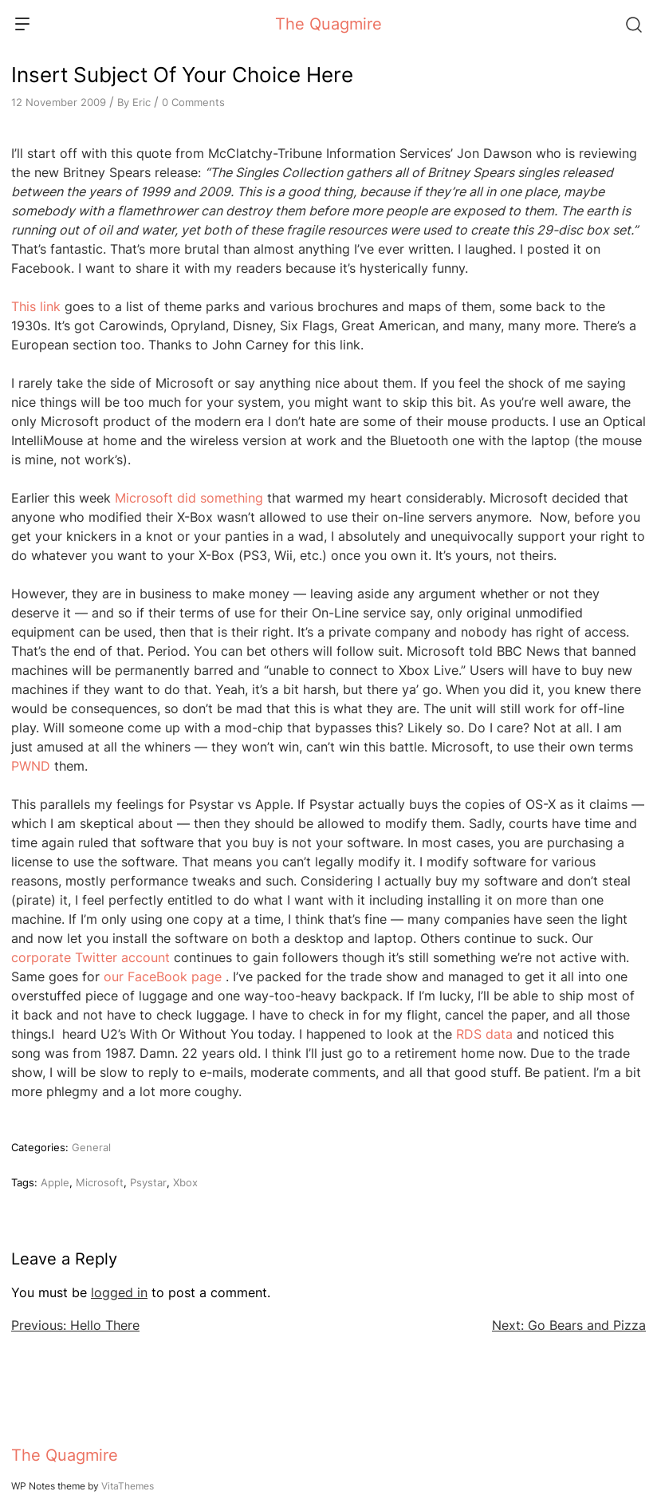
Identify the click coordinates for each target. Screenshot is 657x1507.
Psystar (148, 1182)
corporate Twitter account (90, 957)
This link (36, 306)
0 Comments (193, 102)
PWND (30, 766)
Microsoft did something (189, 498)
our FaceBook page (163, 976)
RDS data (484, 1034)
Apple (55, 1182)
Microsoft (100, 1182)
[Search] (633, 24)
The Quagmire (328, 24)
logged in (119, 1292)
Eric (141, 102)
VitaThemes (127, 1486)
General (91, 1147)
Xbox (185, 1182)
